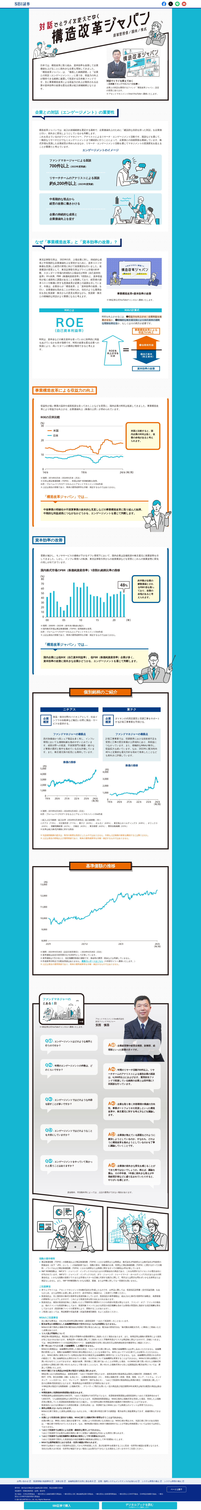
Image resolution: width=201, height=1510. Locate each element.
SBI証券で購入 (61, 1505)
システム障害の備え (152, 1481)
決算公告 (61, 1481)
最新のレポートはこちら (92, 961)
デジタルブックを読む (139, 1506)
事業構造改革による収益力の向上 (146, 331)
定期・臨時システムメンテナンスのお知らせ (119, 1481)
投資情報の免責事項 (43, 1481)
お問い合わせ (24, 1481)
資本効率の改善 (146, 368)
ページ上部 (176, 1489)
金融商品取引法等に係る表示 (82, 1481)
